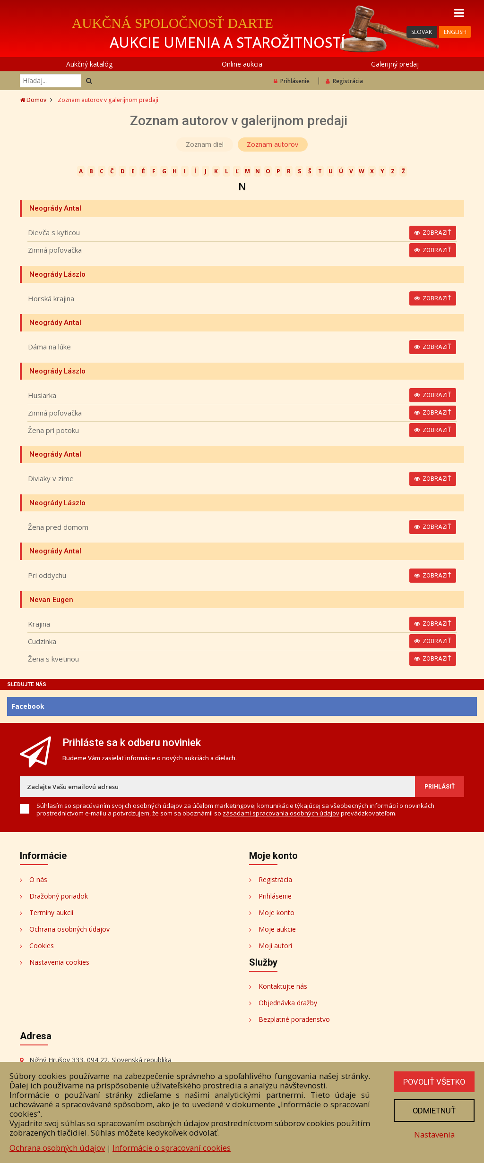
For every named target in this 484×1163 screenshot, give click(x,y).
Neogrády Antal (55, 208)
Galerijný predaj (395, 63)
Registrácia (344, 81)
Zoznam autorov (273, 144)
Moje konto (276, 912)
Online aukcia (242, 63)
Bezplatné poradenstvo (294, 1019)
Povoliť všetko (433, 1082)
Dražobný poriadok (58, 895)
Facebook (28, 706)
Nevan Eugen (51, 599)
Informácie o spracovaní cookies (171, 1147)
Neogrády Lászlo (57, 274)
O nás (38, 879)
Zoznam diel (205, 144)
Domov (33, 100)
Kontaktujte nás (283, 986)
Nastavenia (433, 1134)
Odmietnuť (433, 1110)
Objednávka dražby (288, 1002)
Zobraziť (432, 232)
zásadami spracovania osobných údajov (281, 813)
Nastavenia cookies (59, 962)
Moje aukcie (277, 929)
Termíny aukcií (51, 912)
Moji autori (275, 945)
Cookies (41, 945)
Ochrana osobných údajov (69, 929)
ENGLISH (455, 32)
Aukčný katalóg (89, 63)
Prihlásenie (292, 81)
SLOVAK (421, 32)
